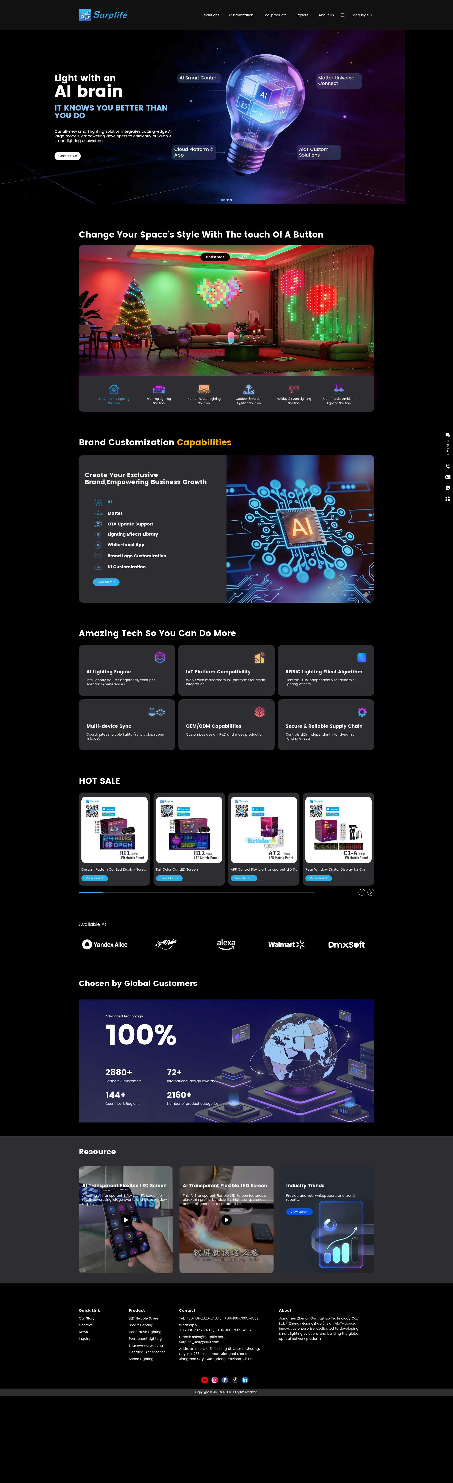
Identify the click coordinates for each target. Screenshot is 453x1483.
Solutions (211, 13)
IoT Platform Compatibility (218, 672)
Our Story (86, 1318)
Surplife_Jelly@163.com (199, 1342)
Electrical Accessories (147, 1352)
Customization (241, 13)
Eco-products (274, 13)
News (83, 1331)
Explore (303, 13)
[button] (223, 200)
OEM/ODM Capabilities (213, 726)
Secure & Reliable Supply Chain (324, 726)
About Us (326, 13)
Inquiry (84, 1338)
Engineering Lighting (146, 1345)
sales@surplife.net (207, 1337)
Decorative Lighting (145, 1331)
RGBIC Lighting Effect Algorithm (324, 672)
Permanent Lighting (145, 1338)
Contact (86, 1325)
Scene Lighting (141, 1358)
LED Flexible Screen (144, 1318)
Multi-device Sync (108, 726)
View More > (106, 582)
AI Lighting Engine (108, 672)
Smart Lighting (141, 1325)
